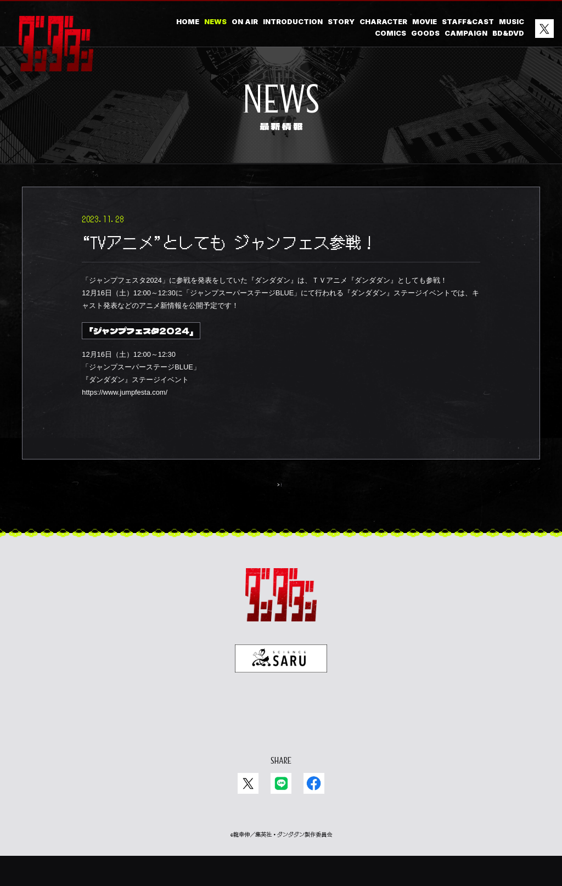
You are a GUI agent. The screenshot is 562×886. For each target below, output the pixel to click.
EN (290, 740)
